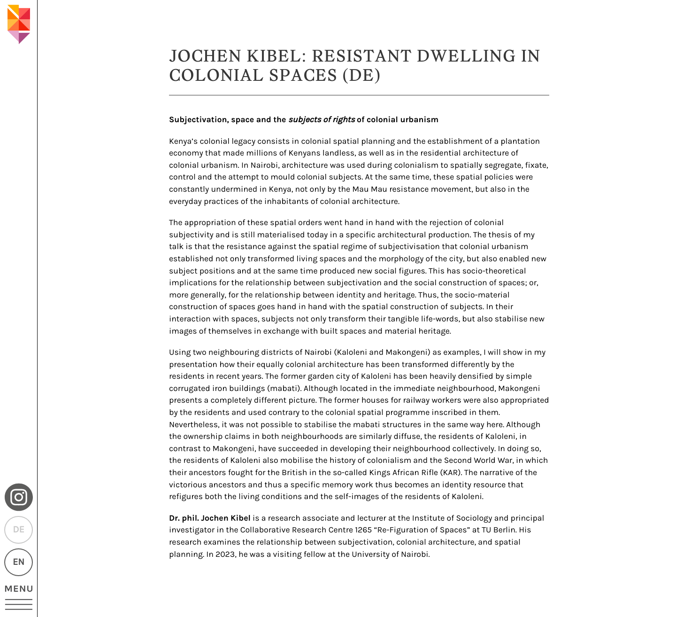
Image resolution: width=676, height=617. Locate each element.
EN (18, 562)
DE (18, 529)
